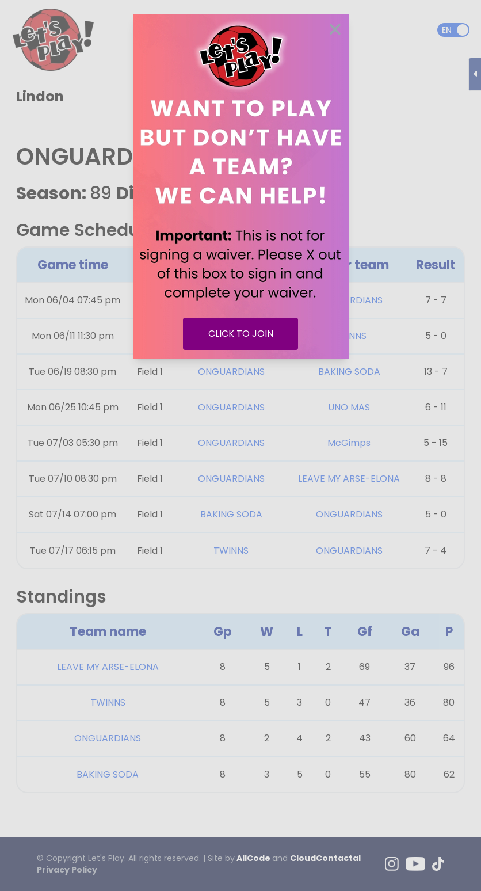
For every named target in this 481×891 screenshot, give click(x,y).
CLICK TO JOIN (240, 333)
